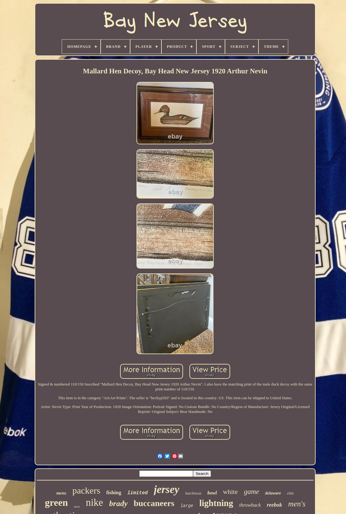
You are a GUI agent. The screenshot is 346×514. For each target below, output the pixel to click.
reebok (274, 505)
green (56, 502)
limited (137, 493)
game (251, 491)
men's (297, 504)
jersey (166, 489)
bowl (212, 492)
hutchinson (193, 493)
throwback (250, 505)
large (186, 505)
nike (94, 502)
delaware (273, 493)
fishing (113, 492)
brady (118, 503)
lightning (216, 503)
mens (61, 493)
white (230, 491)
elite (290, 493)
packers (86, 490)
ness (77, 506)
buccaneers (154, 503)
